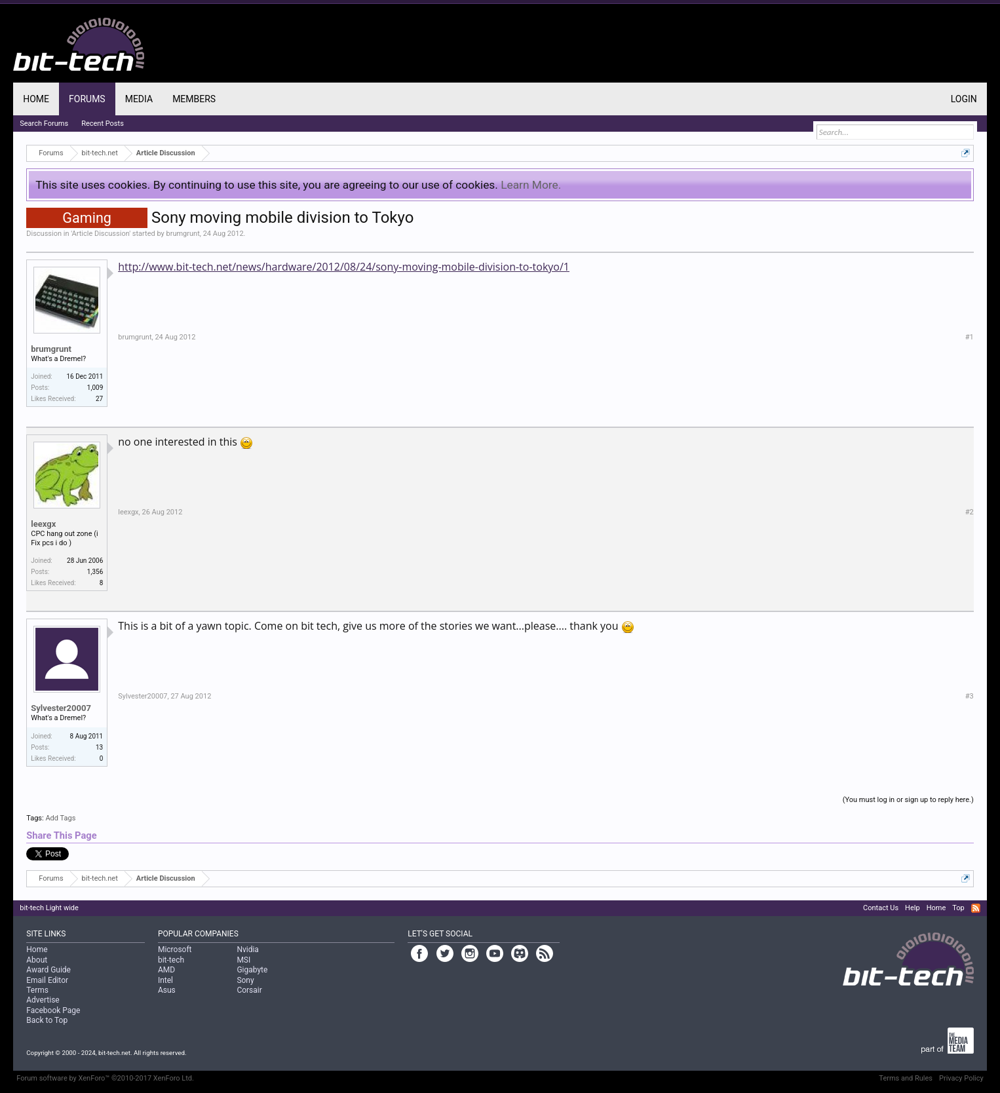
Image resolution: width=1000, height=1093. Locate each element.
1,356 (95, 571)
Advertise (42, 1000)
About (36, 960)
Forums (87, 99)
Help (912, 908)
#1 (969, 337)
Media (139, 99)
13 (99, 747)
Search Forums (44, 123)
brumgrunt (183, 233)
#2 (969, 512)
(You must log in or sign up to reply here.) (908, 800)
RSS (975, 908)
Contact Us (880, 908)
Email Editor (47, 980)
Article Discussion (101, 233)
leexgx (43, 524)
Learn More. (531, 184)
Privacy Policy (961, 1078)
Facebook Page (53, 1010)
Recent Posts (102, 123)
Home (36, 99)
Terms (37, 990)
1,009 (95, 387)
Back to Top (46, 1020)
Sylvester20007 (61, 708)
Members (194, 99)
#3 (969, 696)
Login (964, 99)
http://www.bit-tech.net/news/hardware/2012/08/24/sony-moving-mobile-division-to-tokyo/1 (343, 266)
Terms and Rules (906, 1078)
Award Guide (48, 969)
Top (958, 908)
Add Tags (60, 818)
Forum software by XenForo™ (105, 1078)
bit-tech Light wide (49, 908)
